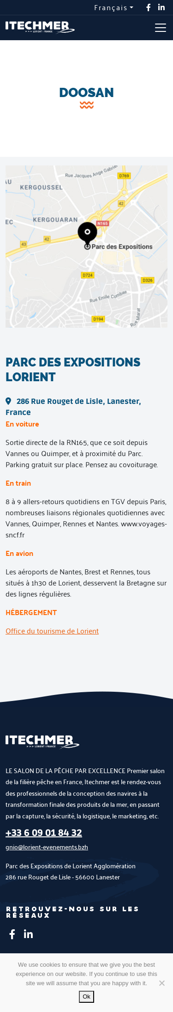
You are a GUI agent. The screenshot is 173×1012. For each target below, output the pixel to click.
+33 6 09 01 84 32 (44, 833)
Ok (86, 996)
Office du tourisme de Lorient (52, 630)
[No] (161, 983)
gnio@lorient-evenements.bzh (47, 847)
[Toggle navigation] (160, 28)
